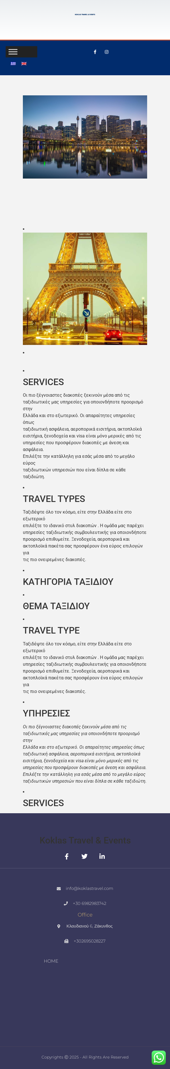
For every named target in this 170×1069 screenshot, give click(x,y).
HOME (51, 961)
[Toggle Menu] (13, 51)
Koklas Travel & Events (85, 840)
